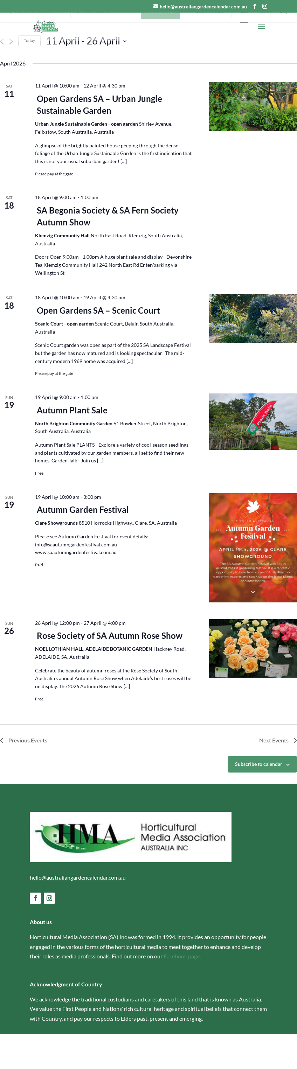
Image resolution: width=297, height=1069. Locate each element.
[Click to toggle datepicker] (86, 76)
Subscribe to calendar (258, 799)
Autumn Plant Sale (72, 445)
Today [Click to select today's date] (29, 75)
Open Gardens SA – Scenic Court (98, 345)
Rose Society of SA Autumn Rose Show (109, 671)
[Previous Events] (2, 77)
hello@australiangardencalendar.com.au (78, 912)
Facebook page (182, 991)
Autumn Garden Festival (83, 545)
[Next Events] (11, 77)
